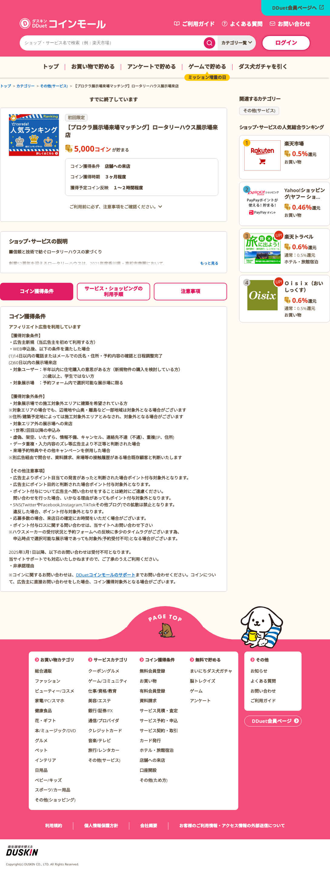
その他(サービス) (259, 110)
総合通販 (43, 671)
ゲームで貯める (207, 66)
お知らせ (258, 671)
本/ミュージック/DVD (55, 730)
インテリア (45, 760)
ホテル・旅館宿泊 (156, 750)
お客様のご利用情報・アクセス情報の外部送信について (232, 825)
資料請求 (148, 701)
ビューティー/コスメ (54, 691)
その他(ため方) (153, 780)
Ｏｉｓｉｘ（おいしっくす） (303, 286)
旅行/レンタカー (103, 750)
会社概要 (148, 825)
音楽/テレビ (99, 740)
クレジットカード (105, 730)
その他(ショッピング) (55, 800)
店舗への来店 (152, 760)
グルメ (41, 740)
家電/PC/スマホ (49, 701)
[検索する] (209, 43)
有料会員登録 (152, 691)
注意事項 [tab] (190, 291)
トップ (50, 66)
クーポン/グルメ (103, 671)
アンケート (200, 701)
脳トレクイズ (202, 681)
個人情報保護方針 (101, 825)
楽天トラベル (298, 237)
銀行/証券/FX (100, 711)
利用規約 (53, 825)
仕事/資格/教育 (102, 691)
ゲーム (196, 691)
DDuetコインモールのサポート (105, 575)
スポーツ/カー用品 (52, 790)
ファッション (47, 681)
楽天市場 (294, 143)
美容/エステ (99, 701)
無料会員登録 (152, 671)
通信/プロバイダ (103, 720)
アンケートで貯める (151, 66)
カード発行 (150, 740)
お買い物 (148, 681)
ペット (41, 750)
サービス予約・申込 (159, 720)
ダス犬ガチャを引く (263, 66)
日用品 (41, 770)
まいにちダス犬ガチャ (211, 671)
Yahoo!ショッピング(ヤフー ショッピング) (304, 197)
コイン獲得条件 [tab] (37, 291)
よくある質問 (263, 681)
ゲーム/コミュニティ (107, 681)
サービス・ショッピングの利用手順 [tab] (113, 291)
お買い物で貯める (93, 66)
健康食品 (43, 711)
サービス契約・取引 (159, 730)
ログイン (286, 42)
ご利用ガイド (263, 701)
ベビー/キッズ (48, 780)
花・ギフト (45, 720)
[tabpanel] (113, 449)
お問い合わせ (263, 691)
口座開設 (148, 770)
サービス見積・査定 (159, 711)
